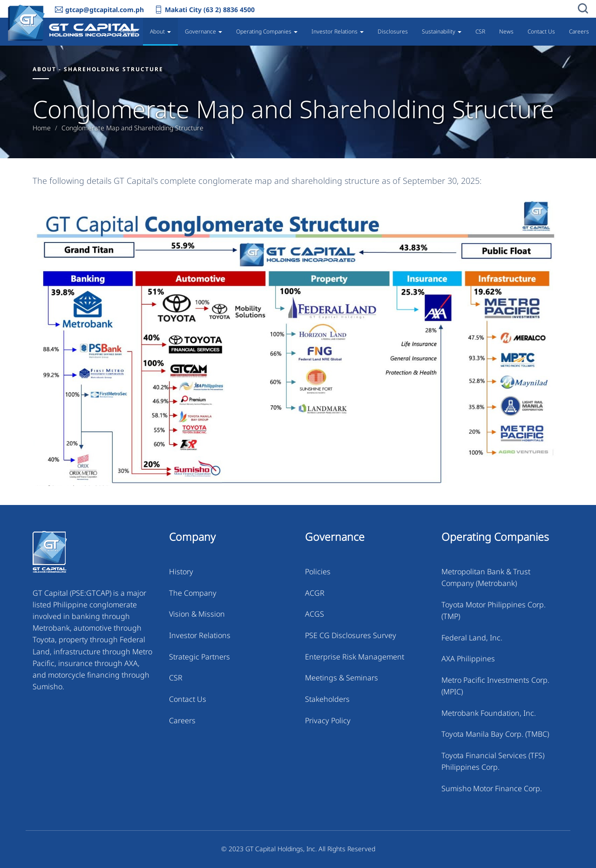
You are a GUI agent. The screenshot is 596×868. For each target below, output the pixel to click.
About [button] (160, 31)
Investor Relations (199, 635)
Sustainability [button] (441, 31)
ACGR (315, 593)
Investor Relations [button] (338, 31)
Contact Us (541, 31)
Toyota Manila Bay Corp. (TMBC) (495, 734)
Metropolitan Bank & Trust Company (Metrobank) (485, 577)
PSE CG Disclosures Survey (350, 635)
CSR (480, 31)
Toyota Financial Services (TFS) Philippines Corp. (492, 761)
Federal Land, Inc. (471, 637)
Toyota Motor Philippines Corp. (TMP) (493, 610)
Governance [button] (203, 31)
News (506, 31)
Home (128, 31)
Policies (318, 571)
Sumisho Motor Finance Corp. (491, 788)
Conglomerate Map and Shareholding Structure (132, 128)
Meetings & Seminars (341, 678)
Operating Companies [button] (267, 31)
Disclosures (393, 31)
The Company (193, 593)
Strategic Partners (199, 657)
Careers (579, 31)
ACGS (314, 614)
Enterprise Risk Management (354, 657)
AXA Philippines (468, 658)
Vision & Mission (197, 614)
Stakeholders (327, 699)
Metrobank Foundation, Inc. (488, 713)
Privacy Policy (328, 720)
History (181, 571)
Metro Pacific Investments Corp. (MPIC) (495, 686)
